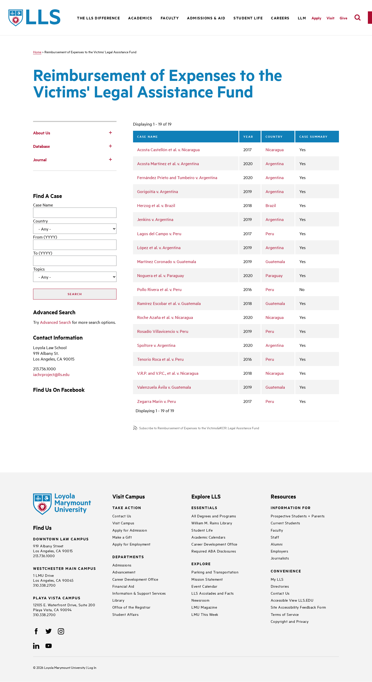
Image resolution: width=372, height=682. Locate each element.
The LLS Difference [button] (98, 17)
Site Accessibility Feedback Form (298, 606)
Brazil (271, 205)
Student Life (202, 529)
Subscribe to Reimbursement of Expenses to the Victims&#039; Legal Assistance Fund (199, 428)
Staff (275, 536)
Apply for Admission (129, 529)
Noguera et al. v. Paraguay (160, 275)
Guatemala (275, 261)
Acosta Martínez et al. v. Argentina (168, 163)
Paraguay (274, 275)
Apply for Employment (131, 543)
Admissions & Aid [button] (206, 17)
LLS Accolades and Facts (212, 593)
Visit (331, 17)
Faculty (277, 529)
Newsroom (200, 599)
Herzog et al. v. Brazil (156, 205)
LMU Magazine (204, 606)
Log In (92, 667)
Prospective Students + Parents (298, 515)
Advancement (124, 571)
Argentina (275, 163)
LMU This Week (204, 614)
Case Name (43, 205)
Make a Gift (122, 536)
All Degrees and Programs (213, 515)
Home (37, 51)
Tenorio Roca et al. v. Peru (160, 359)
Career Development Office (135, 579)
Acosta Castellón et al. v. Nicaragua (168, 149)
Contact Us (121, 515)
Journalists (280, 557)
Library (118, 599)
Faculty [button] (170, 17)
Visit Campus (123, 522)
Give (343, 17)
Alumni (277, 543)
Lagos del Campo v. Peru (159, 233)
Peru (270, 233)
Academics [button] (140, 17)
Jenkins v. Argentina (155, 219)
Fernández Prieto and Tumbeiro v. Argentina (177, 177)
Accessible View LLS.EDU (292, 599)
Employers (279, 550)
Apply (316, 17)
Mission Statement (207, 579)
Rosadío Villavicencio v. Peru (162, 331)
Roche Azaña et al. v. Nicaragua (165, 317)
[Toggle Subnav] (110, 132)
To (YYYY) (42, 253)
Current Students (285, 522)
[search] (357, 17)
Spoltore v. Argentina (156, 345)
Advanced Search (55, 322)
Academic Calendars (208, 536)
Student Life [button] (248, 17)
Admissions (121, 564)
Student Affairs (125, 614)
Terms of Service (285, 614)
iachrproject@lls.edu (51, 374)
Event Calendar (204, 586)
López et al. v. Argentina (159, 247)
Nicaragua (275, 149)
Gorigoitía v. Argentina (157, 191)
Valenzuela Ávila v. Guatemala (164, 387)
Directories (280, 586)
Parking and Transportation (214, 571)
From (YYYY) (45, 237)
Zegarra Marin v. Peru (156, 401)
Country (40, 221)
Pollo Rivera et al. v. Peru (159, 289)
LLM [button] (302, 17)
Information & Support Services (139, 593)
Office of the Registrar (131, 606)
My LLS (277, 579)
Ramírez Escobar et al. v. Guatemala (169, 303)
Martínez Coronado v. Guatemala (166, 261)
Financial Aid (123, 586)
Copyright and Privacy (290, 621)
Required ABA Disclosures (213, 550)
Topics (39, 269)
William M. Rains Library (211, 522)
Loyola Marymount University (61, 667)
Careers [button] (280, 17)
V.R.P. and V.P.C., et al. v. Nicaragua (167, 373)
